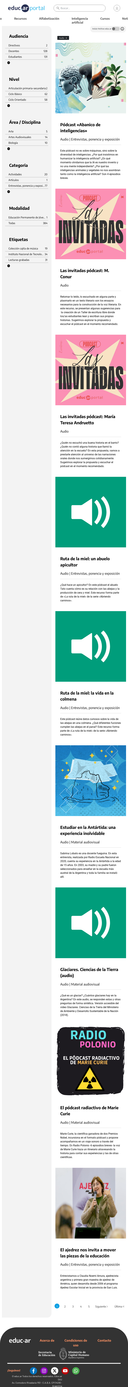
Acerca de (47, 1340)
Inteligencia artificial (80, 20)
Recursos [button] (20, 18)
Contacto (104, 1340)
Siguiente (101, 1306)
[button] (8, 63)
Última (119, 1306)
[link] (117, 8)
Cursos (105, 18)
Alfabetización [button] (49, 18)
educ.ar (18, 1376)
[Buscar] (83, 8)
